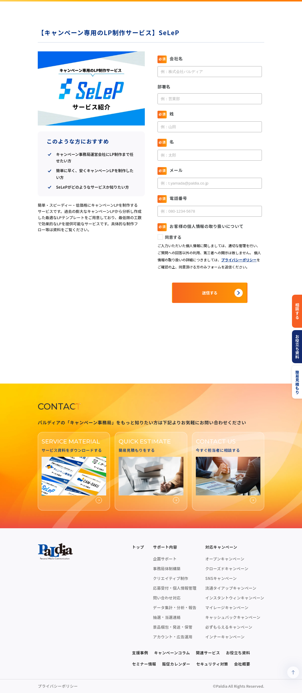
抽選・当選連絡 (167, 617)
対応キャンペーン (221, 547)
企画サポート (165, 559)
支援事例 (140, 653)
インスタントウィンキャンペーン (234, 598)
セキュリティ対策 (212, 664)
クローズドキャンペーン (226, 568)
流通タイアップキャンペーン (230, 588)
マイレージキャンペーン (226, 607)
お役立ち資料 (238, 653)
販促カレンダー (176, 664)
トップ (138, 547)
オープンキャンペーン (224, 559)
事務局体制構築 (167, 568)
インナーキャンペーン (224, 637)
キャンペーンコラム (172, 653)
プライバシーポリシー (58, 686)
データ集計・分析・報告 (174, 607)
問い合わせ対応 (167, 598)
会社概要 (242, 664)
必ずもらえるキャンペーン (228, 627)
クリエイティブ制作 (170, 578)
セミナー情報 (144, 664)
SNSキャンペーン (221, 578)
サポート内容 (165, 547)
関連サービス (208, 653)
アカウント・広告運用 (173, 637)
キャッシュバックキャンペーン (232, 617)
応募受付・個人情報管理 (174, 588)
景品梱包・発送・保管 (173, 627)
